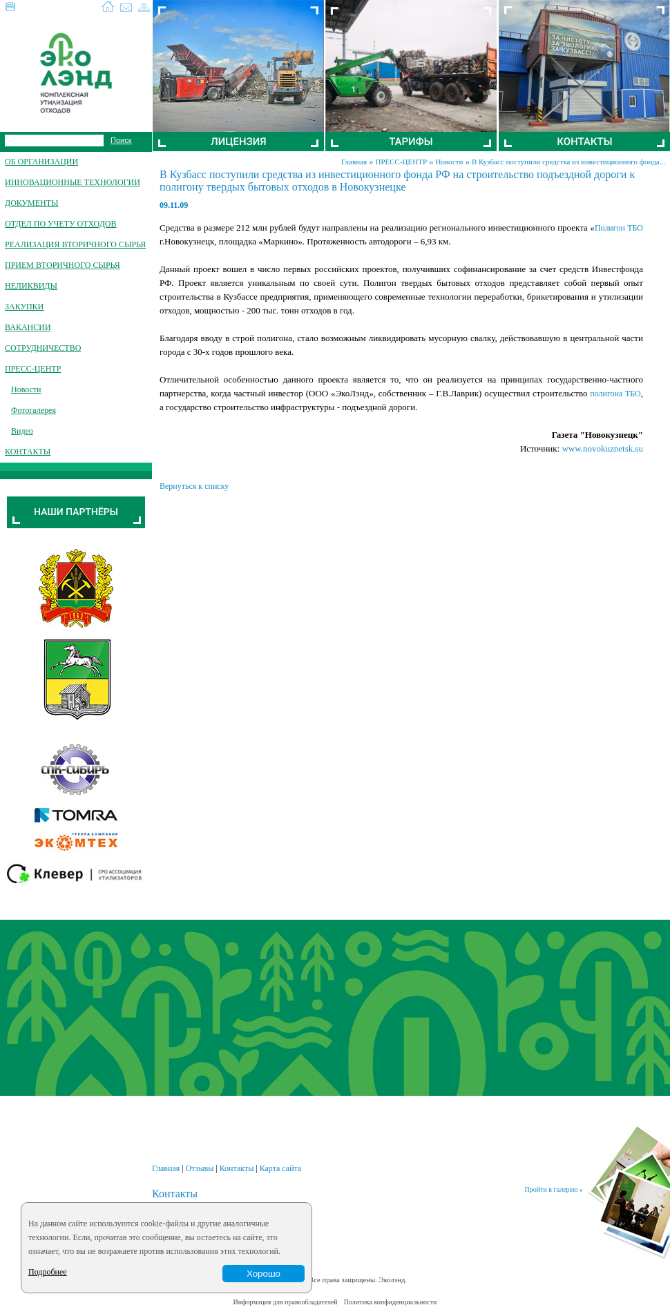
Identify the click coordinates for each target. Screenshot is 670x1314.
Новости (449, 161)
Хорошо (263, 1273)
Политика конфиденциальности (390, 1302)
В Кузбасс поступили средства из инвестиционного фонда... (568, 161)
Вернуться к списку (194, 486)
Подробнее (47, 1272)
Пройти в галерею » (554, 1189)
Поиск (121, 140)
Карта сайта (281, 1168)
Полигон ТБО (619, 228)
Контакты (237, 1168)
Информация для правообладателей (285, 1302)
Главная (354, 161)
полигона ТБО (615, 393)
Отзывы (200, 1168)
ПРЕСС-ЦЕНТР (401, 161)
